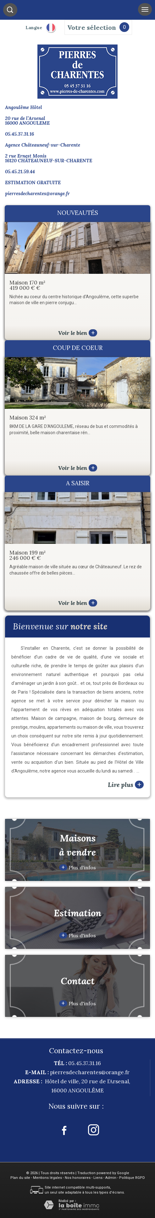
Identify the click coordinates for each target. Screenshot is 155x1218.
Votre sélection (91, 27)
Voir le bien (77, 332)
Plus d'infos (77, 867)
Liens (97, 1178)
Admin (110, 1178)
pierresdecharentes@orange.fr (37, 193)
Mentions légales (47, 1178)
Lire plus (126, 785)
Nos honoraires (78, 1178)
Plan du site (20, 1178)
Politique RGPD (132, 1178)
